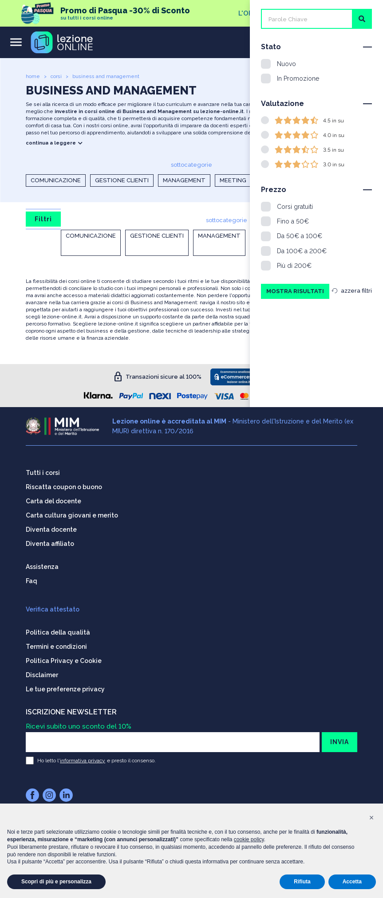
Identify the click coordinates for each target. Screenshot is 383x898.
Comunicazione (56, 180)
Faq (31, 580)
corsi (56, 76)
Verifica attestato (52, 608)
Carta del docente (53, 500)
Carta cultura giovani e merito (72, 514)
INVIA (339, 741)
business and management (105, 76)
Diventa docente (51, 528)
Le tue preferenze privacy (65, 688)
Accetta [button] (352, 881)
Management (184, 180)
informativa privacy (82, 760)
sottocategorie (191, 164)
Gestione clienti (122, 180)
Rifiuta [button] (302, 881)
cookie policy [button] (249, 839)
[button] (371, 818)
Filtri (43, 219)
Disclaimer (42, 674)
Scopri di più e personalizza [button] (56, 881)
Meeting (233, 180)
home (33, 76)
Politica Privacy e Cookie (64, 659)
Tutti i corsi (43, 471)
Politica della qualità (58, 631)
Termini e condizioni (56, 645)
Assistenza (42, 565)
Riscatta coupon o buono (64, 486)
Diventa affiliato (50, 542)
